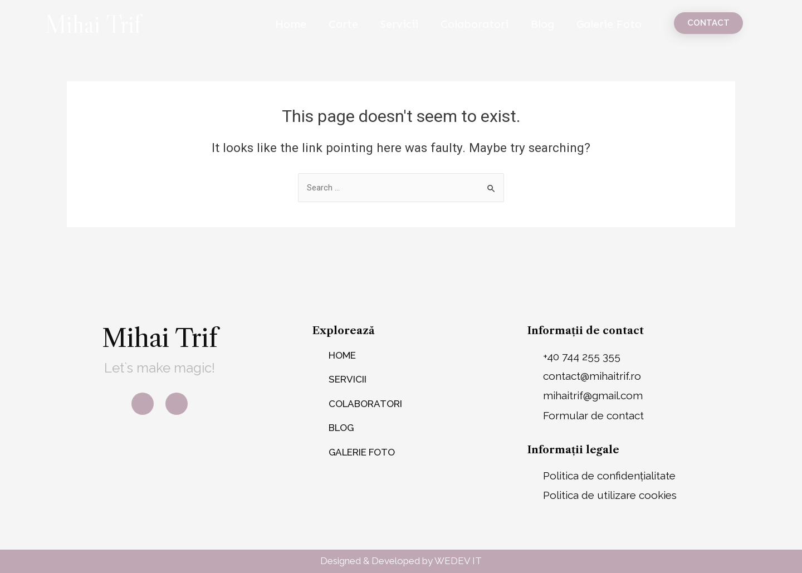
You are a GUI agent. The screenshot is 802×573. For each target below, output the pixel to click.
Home (290, 24)
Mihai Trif (93, 24)
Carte (343, 24)
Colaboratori (474, 24)
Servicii (399, 24)
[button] (708, 23)
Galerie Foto (609, 24)
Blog (542, 24)
